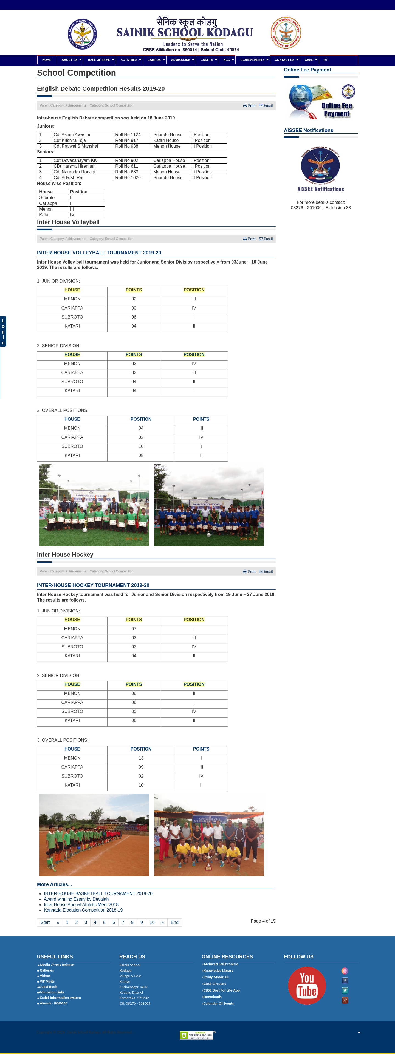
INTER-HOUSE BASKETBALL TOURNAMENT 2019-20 (98, 893)
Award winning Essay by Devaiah (76, 899)
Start (45, 922)
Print (251, 105)
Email (268, 105)
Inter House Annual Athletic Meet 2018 (81, 904)
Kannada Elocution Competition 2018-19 (83, 909)
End (175, 922)
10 (152, 922)
